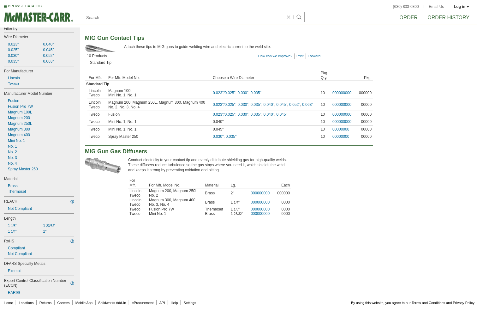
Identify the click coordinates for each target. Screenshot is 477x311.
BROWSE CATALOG (25, 6)
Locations (26, 303)
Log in (461, 6)
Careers (63, 303)
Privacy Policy (463, 303)
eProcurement (143, 303)
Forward (314, 56)
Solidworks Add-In (112, 303)
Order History (448, 17)
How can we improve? (275, 56)
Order (408, 17)
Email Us (436, 6)
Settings (189, 303)
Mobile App (83, 303)
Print (300, 56)
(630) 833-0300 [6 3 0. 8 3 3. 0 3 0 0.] (406, 6)
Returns (45, 303)
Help (174, 303)
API (162, 303)
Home (8, 303)
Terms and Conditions (428, 303)
